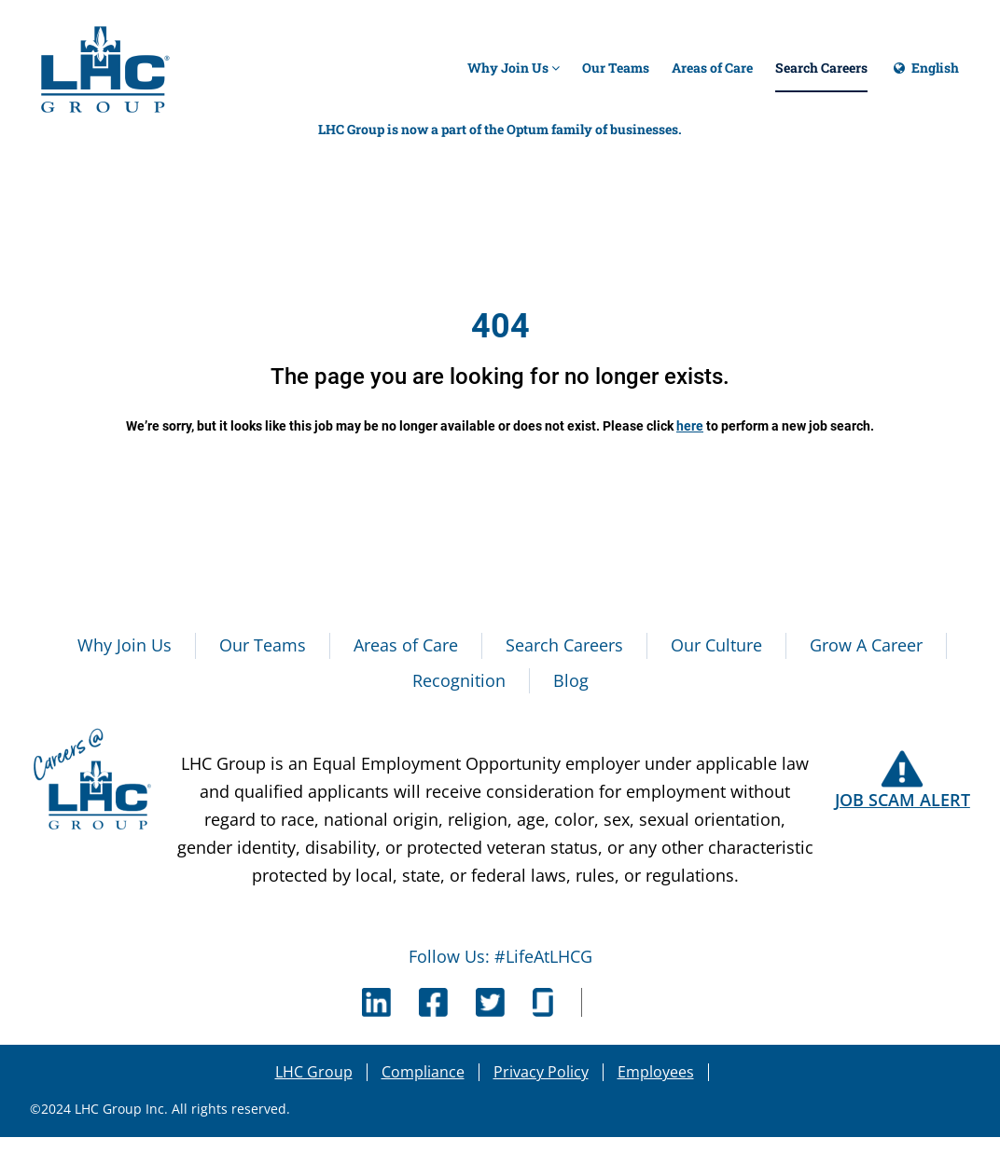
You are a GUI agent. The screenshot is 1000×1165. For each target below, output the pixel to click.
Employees (656, 1072)
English (924, 76)
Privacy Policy (541, 1072)
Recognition (459, 680)
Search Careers (821, 67)
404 (500, 326)
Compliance (423, 1072)
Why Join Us (513, 67)
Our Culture (716, 645)
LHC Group (314, 1072)
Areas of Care (712, 67)
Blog (571, 680)
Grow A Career (866, 645)
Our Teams (615, 67)
